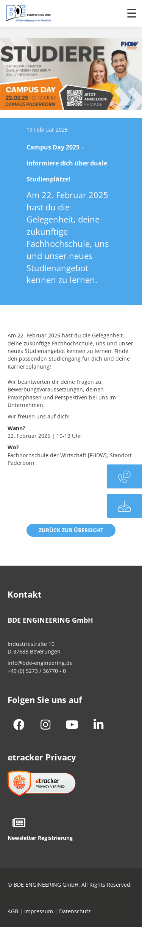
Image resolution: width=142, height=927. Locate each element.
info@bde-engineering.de (40, 662)
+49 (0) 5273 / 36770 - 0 (37, 670)
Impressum (38, 911)
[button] (71, 530)
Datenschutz (75, 911)
